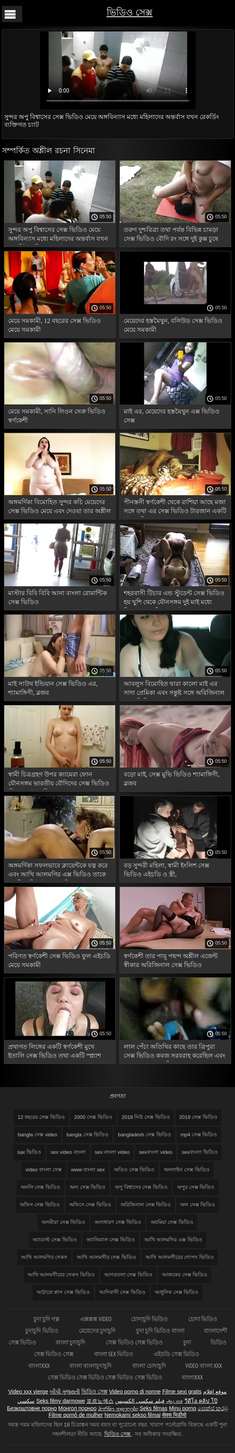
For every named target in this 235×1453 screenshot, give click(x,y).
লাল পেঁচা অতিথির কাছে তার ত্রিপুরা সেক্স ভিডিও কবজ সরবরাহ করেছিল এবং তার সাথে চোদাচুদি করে (174, 1052)
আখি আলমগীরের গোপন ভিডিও (180, 1257)
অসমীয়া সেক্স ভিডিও (63, 1222)
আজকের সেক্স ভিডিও (184, 1275)
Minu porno (182, 1408)
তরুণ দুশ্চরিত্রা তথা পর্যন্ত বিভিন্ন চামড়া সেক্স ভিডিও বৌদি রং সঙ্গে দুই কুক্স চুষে (171, 234)
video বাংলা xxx (204, 1365)
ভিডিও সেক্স (130, 12)
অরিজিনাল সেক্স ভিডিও (146, 1205)
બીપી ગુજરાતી (65, 1391)
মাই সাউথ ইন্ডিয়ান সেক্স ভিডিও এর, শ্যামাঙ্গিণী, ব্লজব (53, 688)
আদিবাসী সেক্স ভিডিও (122, 1292)
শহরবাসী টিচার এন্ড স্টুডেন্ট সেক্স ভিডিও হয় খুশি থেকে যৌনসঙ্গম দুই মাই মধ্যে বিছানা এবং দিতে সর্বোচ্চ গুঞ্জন (174, 599)
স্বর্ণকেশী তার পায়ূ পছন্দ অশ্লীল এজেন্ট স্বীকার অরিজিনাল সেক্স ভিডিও (171, 960)
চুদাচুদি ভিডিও (42, 1330)
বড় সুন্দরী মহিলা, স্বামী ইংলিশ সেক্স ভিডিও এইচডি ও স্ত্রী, (166, 870)
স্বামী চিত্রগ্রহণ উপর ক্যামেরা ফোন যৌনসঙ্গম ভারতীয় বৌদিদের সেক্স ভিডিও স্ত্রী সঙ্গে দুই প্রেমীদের (58, 780)
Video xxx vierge (28, 1391)
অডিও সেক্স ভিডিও (134, 1170)
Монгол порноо (77, 1408)
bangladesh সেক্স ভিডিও (144, 1135)
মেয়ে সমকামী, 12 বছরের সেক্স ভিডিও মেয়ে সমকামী (54, 325)
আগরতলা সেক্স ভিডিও (128, 1275)
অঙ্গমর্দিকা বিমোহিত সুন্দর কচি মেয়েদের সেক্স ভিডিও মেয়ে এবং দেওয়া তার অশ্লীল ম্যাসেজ (59, 508)
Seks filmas (154, 1408)
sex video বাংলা (68, 1152)
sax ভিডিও (29, 1152)
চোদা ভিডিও (202, 1319)
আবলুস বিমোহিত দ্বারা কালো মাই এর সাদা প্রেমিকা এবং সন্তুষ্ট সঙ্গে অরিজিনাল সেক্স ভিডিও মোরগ (174, 689)
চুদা (187, 1342)
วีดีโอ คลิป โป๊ (200, 1401)
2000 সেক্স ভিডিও (93, 1117)
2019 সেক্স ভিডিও (198, 1117)
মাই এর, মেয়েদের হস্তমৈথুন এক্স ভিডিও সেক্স (171, 416)
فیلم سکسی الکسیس (140, 1401)
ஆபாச (174, 1401)
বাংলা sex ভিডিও (114, 1354)
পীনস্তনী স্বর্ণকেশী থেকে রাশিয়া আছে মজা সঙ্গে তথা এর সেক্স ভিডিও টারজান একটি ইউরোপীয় (175, 508)
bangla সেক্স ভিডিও (88, 1135)
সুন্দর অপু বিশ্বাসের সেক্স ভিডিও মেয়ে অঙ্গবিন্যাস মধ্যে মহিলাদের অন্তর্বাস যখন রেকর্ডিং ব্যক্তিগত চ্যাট (58, 235)
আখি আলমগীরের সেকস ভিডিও (61, 1275)
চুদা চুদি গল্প (47, 1319)
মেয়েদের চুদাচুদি (98, 1330)
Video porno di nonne (135, 1391)
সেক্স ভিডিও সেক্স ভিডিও (135, 1342)
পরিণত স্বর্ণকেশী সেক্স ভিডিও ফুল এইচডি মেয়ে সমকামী (59, 960)
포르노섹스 (100, 1401)
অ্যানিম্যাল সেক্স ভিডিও (110, 1240)
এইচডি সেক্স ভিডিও (176, 1354)
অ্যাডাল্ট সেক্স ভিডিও (55, 1240)
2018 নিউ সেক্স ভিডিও (146, 1117)
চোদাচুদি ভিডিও (150, 1319)
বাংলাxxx (39, 1365)
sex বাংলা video (112, 1152)
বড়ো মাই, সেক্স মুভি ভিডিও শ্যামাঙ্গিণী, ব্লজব (171, 779)
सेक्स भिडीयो (174, 1415)
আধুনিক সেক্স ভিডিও (176, 1292)
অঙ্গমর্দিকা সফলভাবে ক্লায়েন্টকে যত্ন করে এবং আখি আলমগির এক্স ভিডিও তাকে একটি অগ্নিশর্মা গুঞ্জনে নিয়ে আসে (58, 871)
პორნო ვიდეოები (118, 1408)
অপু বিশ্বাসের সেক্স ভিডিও (141, 1187)
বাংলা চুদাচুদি (71, 1342)
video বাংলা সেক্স (43, 1170)
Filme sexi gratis (182, 1391)
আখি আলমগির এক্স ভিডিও (173, 1240)
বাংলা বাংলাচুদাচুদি (91, 1365)
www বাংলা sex (88, 1170)
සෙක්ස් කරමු (213, 1408)
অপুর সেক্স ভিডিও (195, 1187)
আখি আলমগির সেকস (44, 1257)
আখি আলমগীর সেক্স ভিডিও (106, 1257)
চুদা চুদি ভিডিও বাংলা (160, 1330)
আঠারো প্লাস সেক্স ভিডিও (63, 1292)
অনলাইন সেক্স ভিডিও (186, 1170)
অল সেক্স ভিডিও (197, 1205)
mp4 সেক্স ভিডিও (199, 1135)
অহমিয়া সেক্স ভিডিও (172, 1222)
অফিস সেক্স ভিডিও (40, 1205)
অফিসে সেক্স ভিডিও (90, 1205)
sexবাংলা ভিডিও (200, 1152)
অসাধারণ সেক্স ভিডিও (118, 1222)
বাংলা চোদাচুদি (149, 1365)
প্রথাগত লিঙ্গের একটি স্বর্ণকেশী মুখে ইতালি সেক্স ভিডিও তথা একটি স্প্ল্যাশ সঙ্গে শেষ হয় (54, 1052)
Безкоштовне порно (32, 1408)
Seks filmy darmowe (60, 1401)
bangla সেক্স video (37, 1135)
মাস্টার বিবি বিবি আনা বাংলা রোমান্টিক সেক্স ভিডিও (57, 597)
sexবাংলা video (155, 1152)
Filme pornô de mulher (76, 1415)
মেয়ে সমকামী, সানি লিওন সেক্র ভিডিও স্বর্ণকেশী (56, 416)
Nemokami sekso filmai (133, 1415)
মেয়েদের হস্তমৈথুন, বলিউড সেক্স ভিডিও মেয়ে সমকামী (173, 325)
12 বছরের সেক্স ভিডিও (41, 1117)
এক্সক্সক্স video (95, 1319)
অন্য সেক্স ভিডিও (87, 1187)
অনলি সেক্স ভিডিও (40, 1187)
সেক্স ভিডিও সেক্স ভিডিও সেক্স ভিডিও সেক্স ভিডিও (105, 1377)
